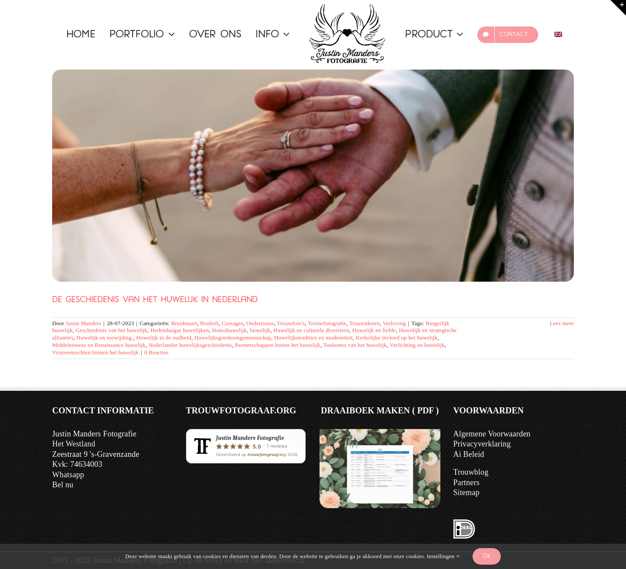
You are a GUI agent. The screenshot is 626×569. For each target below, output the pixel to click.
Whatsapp (68, 474)
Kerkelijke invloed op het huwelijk (396, 337)
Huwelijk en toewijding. (105, 337)
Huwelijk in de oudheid (163, 337)
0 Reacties (156, 352)
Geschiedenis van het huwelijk (111, 330)
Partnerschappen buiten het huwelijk (277, 345)
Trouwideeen (364, 323)
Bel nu (62, 484)
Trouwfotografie (327, 323)
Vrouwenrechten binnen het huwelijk (95, 352)
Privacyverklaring (482, 443)
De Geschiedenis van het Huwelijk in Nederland (155, 300)
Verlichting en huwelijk (417, 345)
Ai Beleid (468, 454)
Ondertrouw (260, 323)
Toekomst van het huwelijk (355, 345)
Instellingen (443, 556)
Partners (466, 482)
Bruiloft (209, 323)
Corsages (232, 323)
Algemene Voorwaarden (492, 433)
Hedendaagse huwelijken (179, 330)
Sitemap (466, 492)
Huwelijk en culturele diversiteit (311, 330)
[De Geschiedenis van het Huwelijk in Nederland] (313, 176)
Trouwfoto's (291, 323)
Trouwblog (471, 472)
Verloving (394, 323)
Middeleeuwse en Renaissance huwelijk (99, 345)
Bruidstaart (184, 323)
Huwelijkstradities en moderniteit (313, 337)
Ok (487, 556)
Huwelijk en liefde (374, 330)
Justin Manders (83, 323)
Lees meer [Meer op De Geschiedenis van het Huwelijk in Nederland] (561, 323)
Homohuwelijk (229, 330)
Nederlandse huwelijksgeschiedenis (190, 345)
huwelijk (260, 330)
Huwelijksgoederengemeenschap (232, 337)
